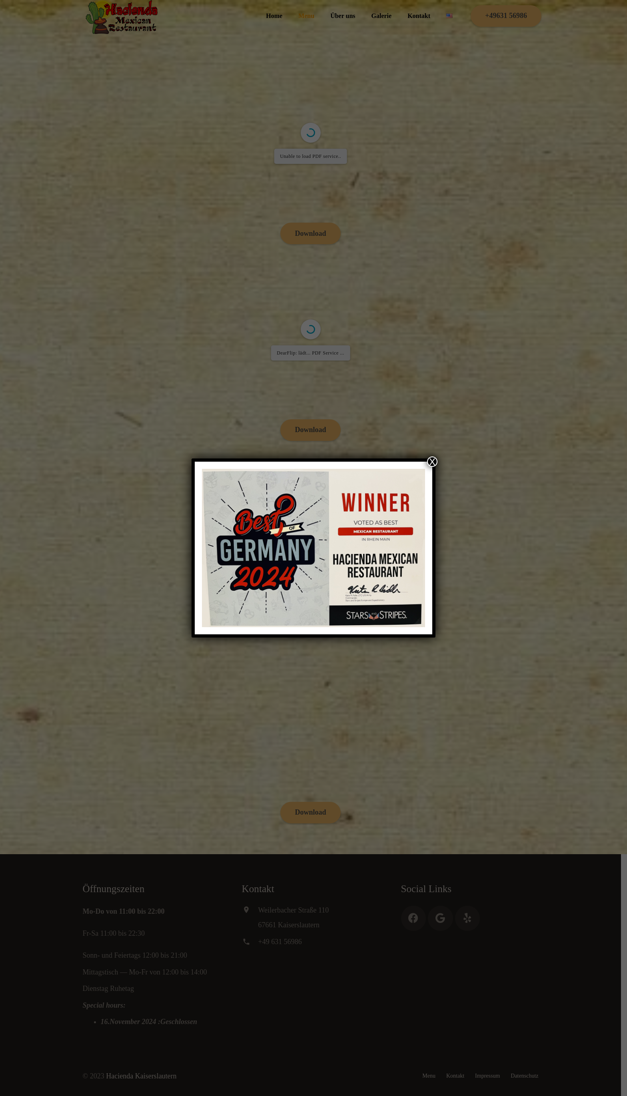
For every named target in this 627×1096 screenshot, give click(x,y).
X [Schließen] (432, 461)
